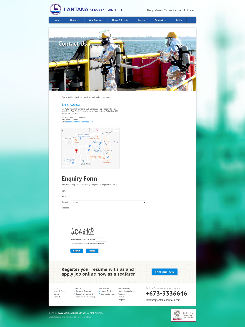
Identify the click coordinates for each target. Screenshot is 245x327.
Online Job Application (127, 291)
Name (64, 191)
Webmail (121, 294)
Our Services (95, 20)
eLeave (121, 297)
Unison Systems (84, 317)
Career (141, 20)
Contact (57, 297)
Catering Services (108, 294)
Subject (65, 202)
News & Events (120, 20)
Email (64, 196)
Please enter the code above (83, 239)
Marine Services (107, 291)
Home (57, 20)
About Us (75, 20)
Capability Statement (84, 294)
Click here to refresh (96, 243)
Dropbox (121, 300)
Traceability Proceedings (85, 297)
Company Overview (84, 291)
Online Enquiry (124, 288)
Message (65, 208)
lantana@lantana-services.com (80, 122)
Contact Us (160, 20)
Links (179, 20)
